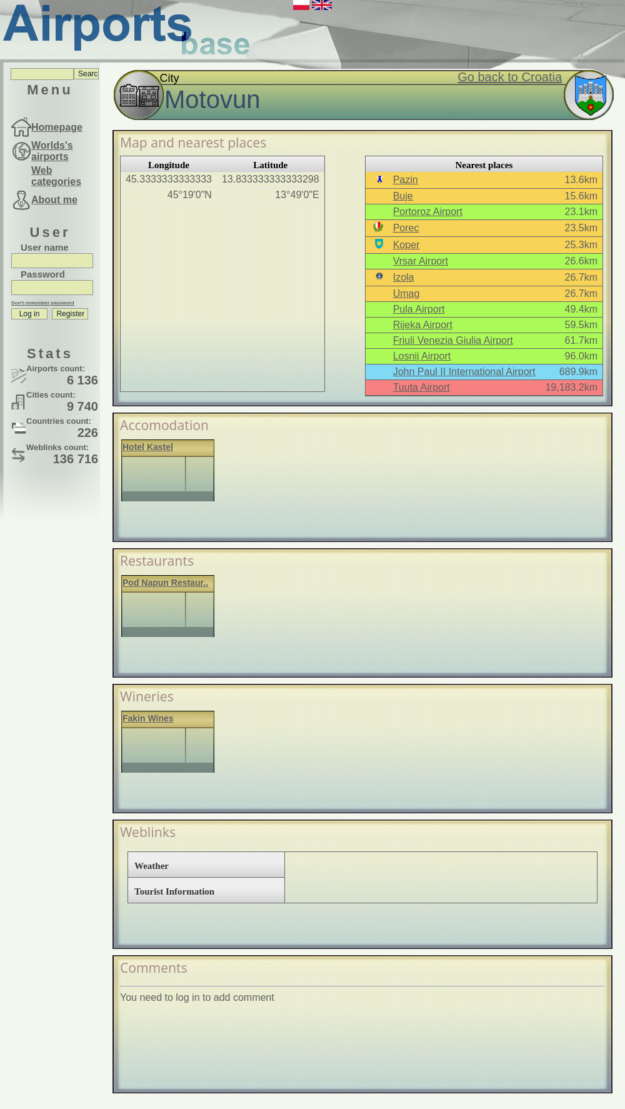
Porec (406, 228)
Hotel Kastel (147, 447)
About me (54, 199)
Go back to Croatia (510, 77)
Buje (403, 196)
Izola (403, 277)
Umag (406, 293)
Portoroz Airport (427, 211)
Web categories (56, 176)
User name (45, 247)
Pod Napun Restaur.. (165, 583)
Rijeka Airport (422, 324)
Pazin (405, 179)
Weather (151, 866)
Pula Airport (419, 309)
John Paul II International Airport (464, 371)
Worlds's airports (52, 151)
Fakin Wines (148, 718)
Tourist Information (174, 891)
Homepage (56, 127)
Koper (406, 244)
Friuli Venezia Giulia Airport (453, 340)
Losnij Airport (422, 356)
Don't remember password (42, 303)
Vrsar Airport (420, 261)
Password (43, 274)
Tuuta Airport (421, 387)
